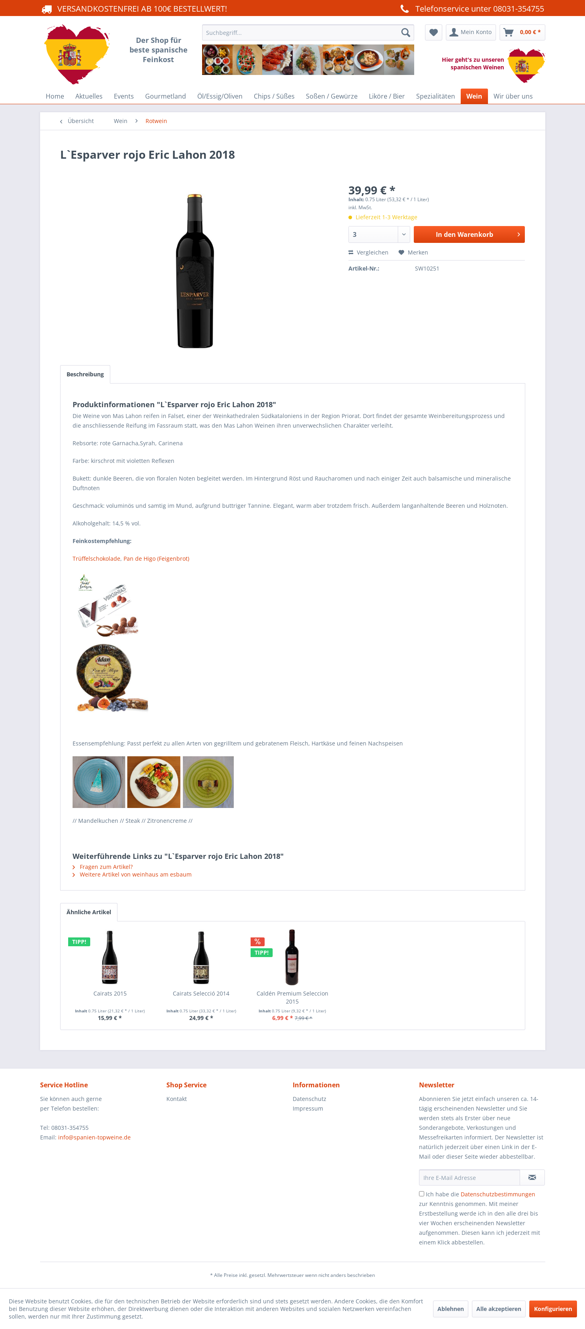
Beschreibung (85, 374)
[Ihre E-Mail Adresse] (469, 1177)
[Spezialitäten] (436, 96)
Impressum (308, 1108)
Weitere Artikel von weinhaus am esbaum (132, 874)
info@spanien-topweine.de (94, 1137)
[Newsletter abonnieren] (532, 1177)
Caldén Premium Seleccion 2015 (292, 997)
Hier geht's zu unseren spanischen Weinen (474, 63)
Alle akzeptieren (498, 1309)
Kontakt (176, 1099)
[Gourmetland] (166, 96)
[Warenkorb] (522, 32)
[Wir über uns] (513, 96)
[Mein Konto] (471, 32)
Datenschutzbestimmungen (498, 1194)
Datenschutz (309, 1099)
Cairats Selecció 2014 (201, 993)
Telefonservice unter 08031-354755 (471, 8)
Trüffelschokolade (96, 558)
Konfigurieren (553, 1309)
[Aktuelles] (89, 96)
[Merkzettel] (433, 32)
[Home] (55, 96)
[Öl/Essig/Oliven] (220, 96)
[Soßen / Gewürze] (331, 96)
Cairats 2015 (110, 993)
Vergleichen (368, 252)
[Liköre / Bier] (387, 96)
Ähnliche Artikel (89, 912)
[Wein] (474, 96)
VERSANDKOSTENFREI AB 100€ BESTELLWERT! (133, 8)
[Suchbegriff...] (308, 32)
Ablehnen (450, 1309)
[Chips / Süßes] (274, 96)
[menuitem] (308, 55)
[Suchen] (405, 32)
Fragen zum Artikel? (103, 867)
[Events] (124, 96)
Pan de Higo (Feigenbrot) (156, 558)
